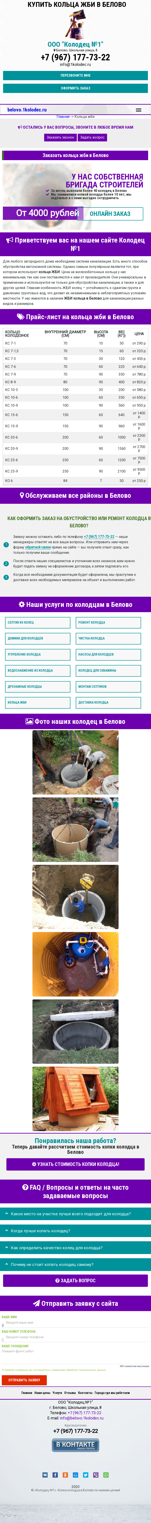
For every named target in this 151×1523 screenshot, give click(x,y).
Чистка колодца (91, 638)
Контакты (85, 1393)
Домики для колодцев (25, 638)
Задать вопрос (92, 137)
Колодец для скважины (97, 671)
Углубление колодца (24, 654)
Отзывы (70, 1393)
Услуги (57, 1393)
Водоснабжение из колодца (30, 671)
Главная (26, 1393)
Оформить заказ (75, 88)
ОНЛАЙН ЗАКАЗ (110, 213)
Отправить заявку (24, 1380)
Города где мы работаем (112, 1393)
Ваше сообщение (15, 1346)
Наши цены (42, 1393)
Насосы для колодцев (96, 654)
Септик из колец (21, 622)
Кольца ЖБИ (17, 702)
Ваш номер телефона (19, 1332)
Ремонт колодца (91, 622)
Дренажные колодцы (25, 686)
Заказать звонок (60, 137)
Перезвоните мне (76, 75)
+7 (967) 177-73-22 (75, 57)
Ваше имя (9, 1317)
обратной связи (38, 547)
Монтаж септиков (92, 686)
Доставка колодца (93, 702)
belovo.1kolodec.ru (27, 110)
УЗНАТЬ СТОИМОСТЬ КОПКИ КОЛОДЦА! (75, 1164)
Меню (138, 108)
